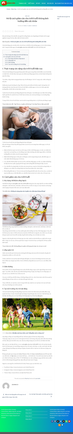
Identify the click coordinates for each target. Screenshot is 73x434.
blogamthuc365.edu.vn (63, 3)
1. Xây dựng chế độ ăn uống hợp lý (15, 58)
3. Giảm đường (10, 62)
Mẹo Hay (13, 9)
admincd (34, 25)
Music (44, 3)
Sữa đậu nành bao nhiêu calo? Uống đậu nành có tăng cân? (28, 333)
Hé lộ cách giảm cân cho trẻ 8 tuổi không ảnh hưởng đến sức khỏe (28, 41)
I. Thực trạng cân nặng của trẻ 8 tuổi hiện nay (15, 54)
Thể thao (31, 3)
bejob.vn (50, 3)
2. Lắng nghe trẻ (10, 60)
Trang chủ (22, 3)
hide (18, 51)
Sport (38, 3)
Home (8, 9)
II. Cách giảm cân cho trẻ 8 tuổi (11, 56)
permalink (38, 378)
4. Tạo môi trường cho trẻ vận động (15, 64)
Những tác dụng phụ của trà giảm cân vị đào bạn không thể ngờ (28, 191)
